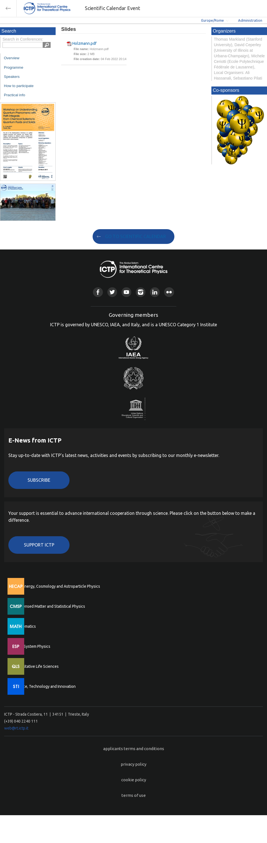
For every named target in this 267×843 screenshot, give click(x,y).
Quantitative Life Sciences (36, 666)
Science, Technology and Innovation (45, 686)
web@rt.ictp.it (16, 728)
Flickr (169, 292)
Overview (11, 58)
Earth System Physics (32, 646)
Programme (13, 67)
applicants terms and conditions (133, 748)
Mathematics (25, 626)
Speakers (11, 77)
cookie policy (133, 779)
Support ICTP (39, 544)
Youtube (126, 292)
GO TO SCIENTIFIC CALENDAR (135, 236)
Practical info (14, 95)
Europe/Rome (212, 20)
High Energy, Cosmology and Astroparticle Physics (57, 586)
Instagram (140, 292)
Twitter (112, 292)
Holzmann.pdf (84, 43)
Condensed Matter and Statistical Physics (49, 606)
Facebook (98, 292)
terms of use (134, 795)
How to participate (19, 86)
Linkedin (155, 292)
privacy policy (133, 764)
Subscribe (39, 480)
